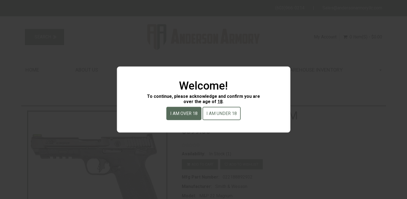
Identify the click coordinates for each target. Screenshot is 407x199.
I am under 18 (221, 113)
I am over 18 (184, 113)
